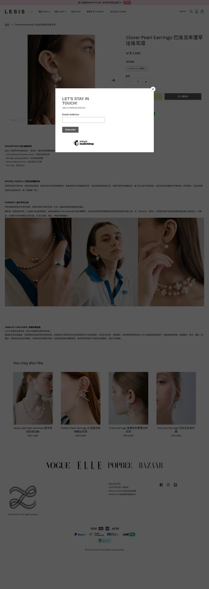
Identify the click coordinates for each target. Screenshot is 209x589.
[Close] (153, 89)
